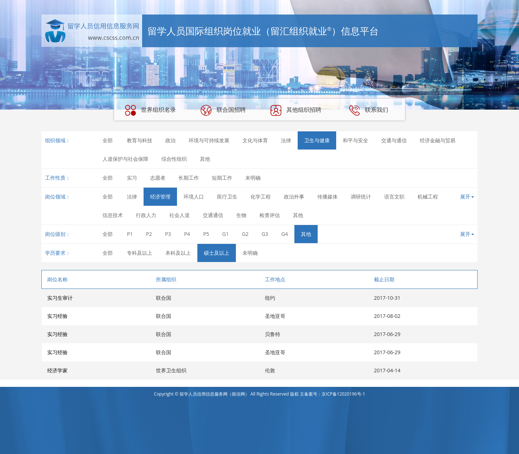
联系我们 (368, 110)
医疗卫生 (227, 196)
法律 (286, 140)
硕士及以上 (216, 252)
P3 (168, 233)
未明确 (253, 177)
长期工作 (188, 177)
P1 (130, 233)
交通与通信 (394, 140)
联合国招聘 (223, 110)
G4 (284, 233)
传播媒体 (327, 196)
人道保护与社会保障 (125, 158)
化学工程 (260, 196)
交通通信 (213, 215)
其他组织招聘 (295, 110)
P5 (206, 233)
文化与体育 (255, 140)
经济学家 (57, 370)
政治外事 (294, 196)
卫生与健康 (317, 140)
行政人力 (146, 215)
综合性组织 (174, 158)
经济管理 (160, 196)
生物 (241, 215)
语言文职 (394, 196)
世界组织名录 (150, 110)
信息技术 (112, 215)
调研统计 (361, 196)
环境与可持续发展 (209, 140)
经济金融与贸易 (437, 140)
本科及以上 (178, 252)
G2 (245, 233)
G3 (265, 233)
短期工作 (222, 177)
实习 (132, 177)
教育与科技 (139, 140)
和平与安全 (355, 140)
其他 (205, 158)
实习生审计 (60, 297)
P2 (149, 233)
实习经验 (57, 315)
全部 (107, 140)
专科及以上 (139, 252)
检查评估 (270, 215)
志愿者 (157, 177)
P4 (187, 233)
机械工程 (428, 196)
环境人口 (194, 196)
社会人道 (179, 215)
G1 (225, 233)
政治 (170, 140)
